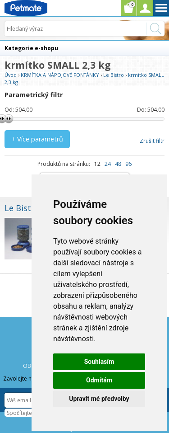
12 (97, 164)
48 (118, 164)
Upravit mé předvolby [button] (99, 398)
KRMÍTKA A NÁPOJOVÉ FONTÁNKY (60, 74)
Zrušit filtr (152, 141)
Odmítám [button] (99, 380)
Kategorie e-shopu (31, 48)
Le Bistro (113, 74)
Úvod (11, 74)
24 (108, 164)
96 (128, 164)
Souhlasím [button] (99, 361)
